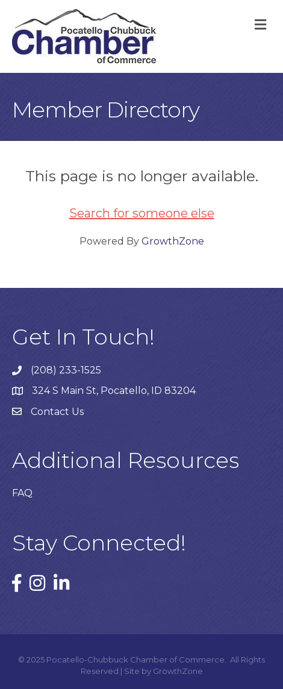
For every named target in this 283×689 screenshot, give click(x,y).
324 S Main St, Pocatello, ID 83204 (114, 390)
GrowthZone (173, 241)
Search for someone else (141, 213)
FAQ (22, 493)
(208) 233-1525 (66, 370)
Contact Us (57, 411)
